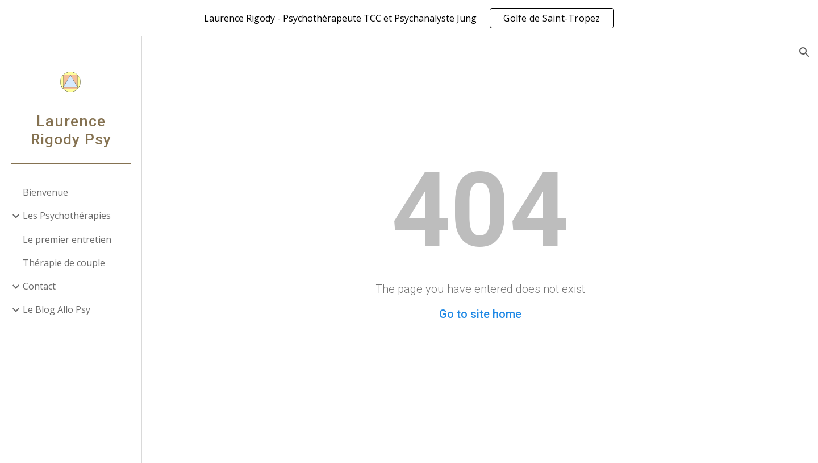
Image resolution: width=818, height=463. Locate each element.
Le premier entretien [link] (67, 239)
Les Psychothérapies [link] (67, 215)
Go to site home (480, 314)
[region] (409, 18)
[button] (804, 52)
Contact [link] (39, 286)
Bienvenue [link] (45, 192)
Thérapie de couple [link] (64, 263)
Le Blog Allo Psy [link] (56, 309)
